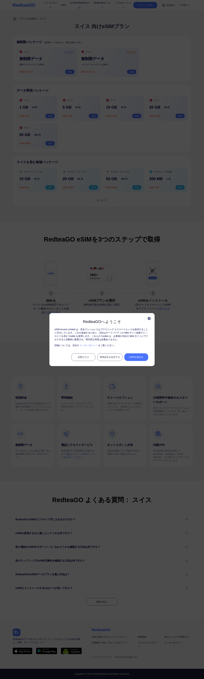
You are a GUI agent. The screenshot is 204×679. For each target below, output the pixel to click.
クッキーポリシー (89, 345)
